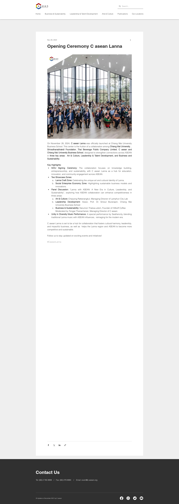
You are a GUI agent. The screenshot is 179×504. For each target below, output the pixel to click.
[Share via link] (65, 445)
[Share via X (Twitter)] (54, 445)
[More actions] (130, 40)
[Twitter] (135, 498)
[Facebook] (121, 498)
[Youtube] (141, 498)
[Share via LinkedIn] (59, 445)
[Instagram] (128, 498)
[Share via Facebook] (48, 445)
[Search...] (130, 6)
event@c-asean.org (89, 480)
